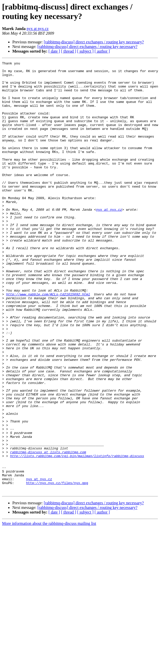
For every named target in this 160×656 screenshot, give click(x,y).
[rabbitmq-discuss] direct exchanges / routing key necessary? (94, 42)
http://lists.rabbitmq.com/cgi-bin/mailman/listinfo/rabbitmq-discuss (77, 535)
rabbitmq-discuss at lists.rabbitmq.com (48, 530)
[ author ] (102, 51)
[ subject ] (85, 51)
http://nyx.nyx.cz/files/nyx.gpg (57, 567)
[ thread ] (68, 51)
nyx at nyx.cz (38, 28)
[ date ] (54, 51)
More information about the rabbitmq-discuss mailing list (49, 609)
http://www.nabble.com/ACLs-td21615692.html (48, 341)
